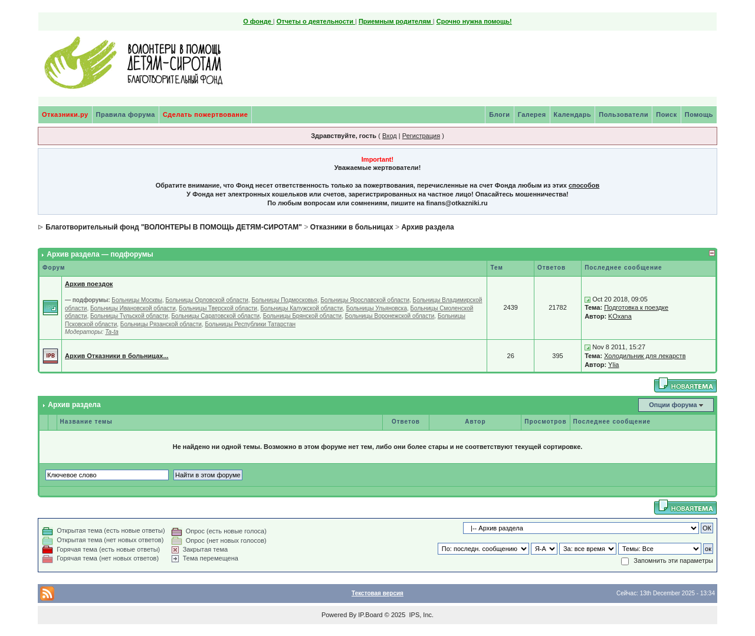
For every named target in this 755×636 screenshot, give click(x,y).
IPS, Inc (420, 614)
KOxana (620, 316)
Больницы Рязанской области (161, 324)
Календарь (573, 114)
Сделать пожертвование (205, 114)
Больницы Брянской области (302, 316)
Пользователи (623, 114)
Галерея (532, 114)
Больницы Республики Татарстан (250, 324)
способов (584, 185)
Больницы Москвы (136, 300)
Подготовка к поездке (636, 307)
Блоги (499, 114)
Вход (389, 135)
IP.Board (370, 614)
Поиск (666, 114)
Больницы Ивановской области (133, 308)
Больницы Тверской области (218, 308)
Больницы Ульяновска (376, 308)
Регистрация (421, 135)
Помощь (699, 114)
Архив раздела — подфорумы (100, 254)
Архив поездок (89, 283)
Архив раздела (427, 227)
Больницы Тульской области (129, 316)
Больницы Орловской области (207, 300)
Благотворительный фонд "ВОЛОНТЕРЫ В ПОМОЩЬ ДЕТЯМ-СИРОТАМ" (173, 227)
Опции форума (673, 404)
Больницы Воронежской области (390, 316)
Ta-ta (111, 332)
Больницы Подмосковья (284, 300)
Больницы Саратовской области (215, 316)
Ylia (613, 364)
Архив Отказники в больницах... (117, 355)
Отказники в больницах (351, 227)
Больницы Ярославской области (364, 300)
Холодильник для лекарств (644, 355)
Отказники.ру (65, 114)
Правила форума (125, 114)
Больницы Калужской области (301, 308)
